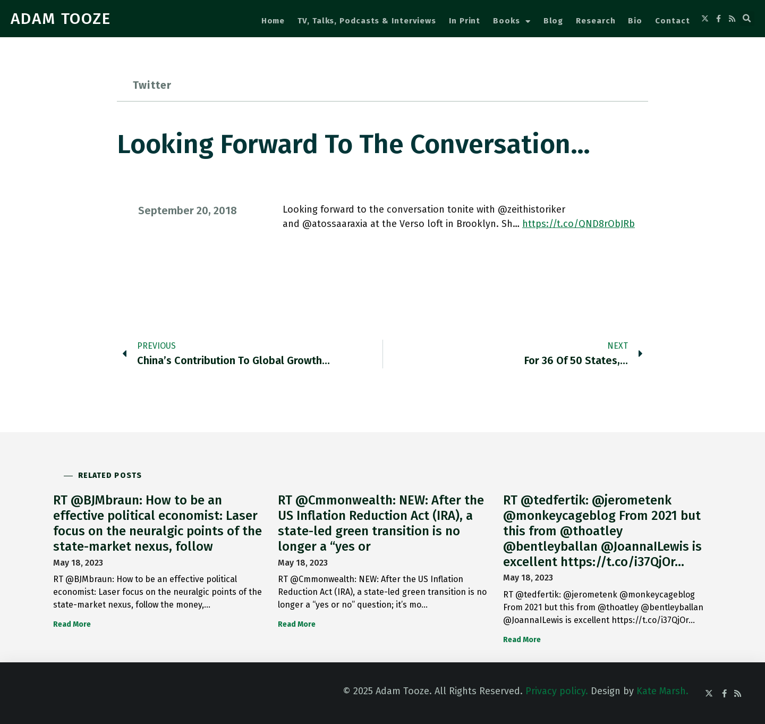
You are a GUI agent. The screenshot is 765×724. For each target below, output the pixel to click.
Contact (672, 21)
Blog (553, 21)
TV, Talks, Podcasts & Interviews (367, 21)
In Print (464, 21)
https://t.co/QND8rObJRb (578, 224)
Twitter (152, 85)
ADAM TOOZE (61, 18)
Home (273, 21)
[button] (747, 18)
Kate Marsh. (662, 691)
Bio (635, 21)
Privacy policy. (556, 691)
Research (595, 21)
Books (511, 21)
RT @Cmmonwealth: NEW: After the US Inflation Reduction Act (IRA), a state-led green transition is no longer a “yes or (381, 523)
